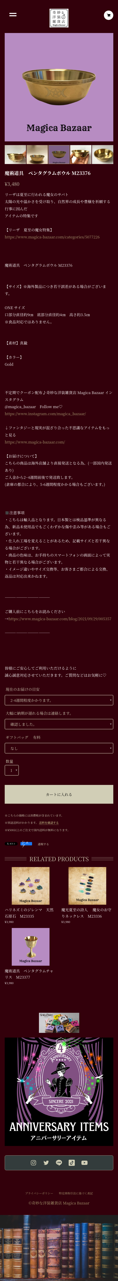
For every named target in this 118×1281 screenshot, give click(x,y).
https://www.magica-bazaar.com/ (35, 441)
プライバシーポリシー (39, 1193)
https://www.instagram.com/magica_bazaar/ (45, 413)
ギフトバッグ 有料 (23, 737)
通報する (43, 844)
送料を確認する (49, 823)
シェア (25, 843)
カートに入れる (59, 794)
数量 (9, 761)
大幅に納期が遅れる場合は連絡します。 (39, 713)
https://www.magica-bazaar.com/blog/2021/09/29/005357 (60, 618)
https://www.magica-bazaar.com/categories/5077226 (52, 236)
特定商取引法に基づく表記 (76, 1193)
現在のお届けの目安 (23, 689)
